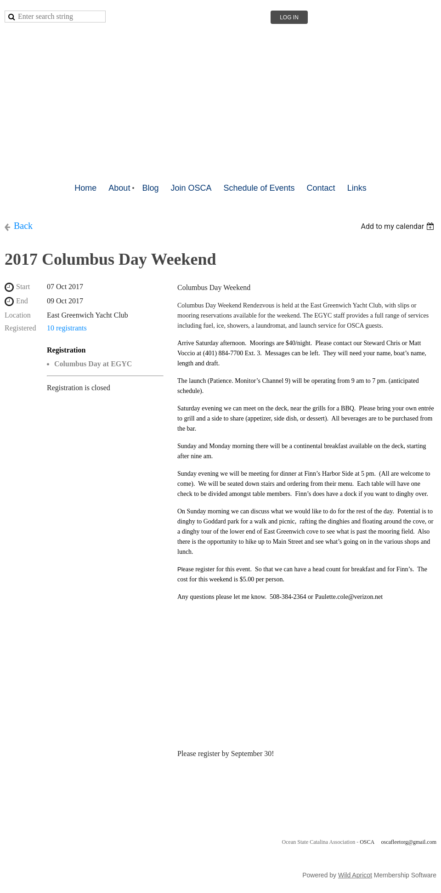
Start (23, 286)
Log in (289, 17)
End (22, 301)
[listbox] (398, 226)
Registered (20, 328)
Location (18, 315)
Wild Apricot (355, 875)
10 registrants (67, 328)
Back (23, 226)
